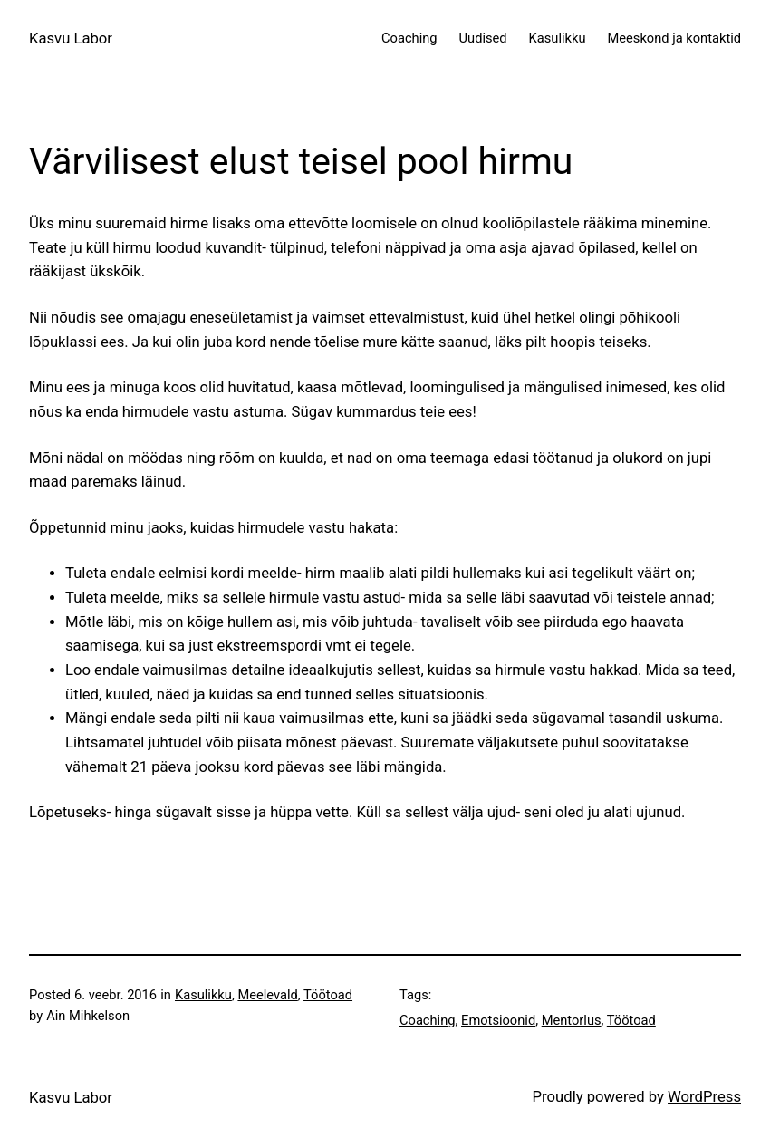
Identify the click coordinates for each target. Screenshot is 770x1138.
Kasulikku (203, 995)
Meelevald (267, 995)
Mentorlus (572, 1020)
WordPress (704, 1096)
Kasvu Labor (70, 38)
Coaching (427, 1020)
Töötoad (327, 995)
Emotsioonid (498, 1020)
